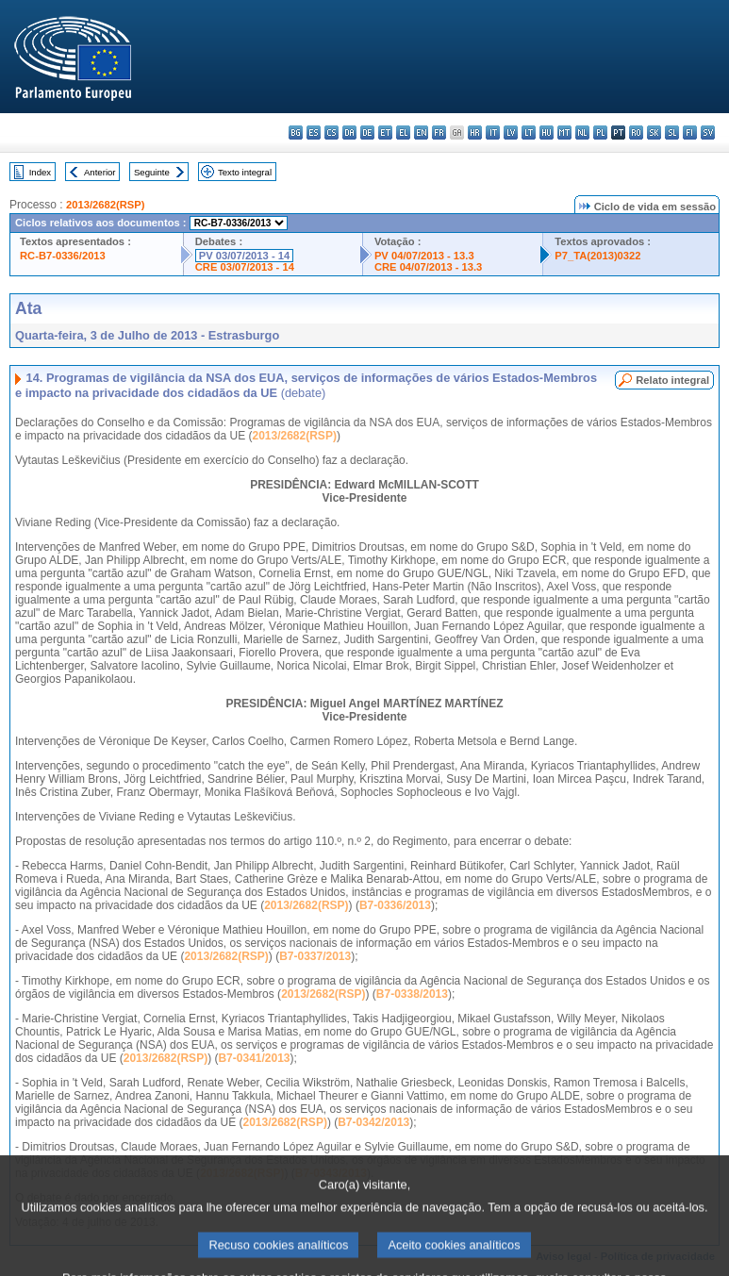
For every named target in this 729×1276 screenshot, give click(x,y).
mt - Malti (564, 132)
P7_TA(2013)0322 (597, 255)
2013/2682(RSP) (105, 204)
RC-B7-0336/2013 (63, 255)
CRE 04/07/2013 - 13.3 (428, 267)
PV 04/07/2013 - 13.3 (424, 255)
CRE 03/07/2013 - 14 (244, 267)
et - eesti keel (385, 132)
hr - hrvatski (475, 132)
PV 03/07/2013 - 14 (244, 255)
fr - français (439, 132)
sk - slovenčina (654, 132)
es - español (314, 132)
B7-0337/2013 (315, 956)
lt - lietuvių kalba (529, 132)
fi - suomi (690, 132)
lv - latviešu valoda (511, 132)
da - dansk (349, 132)
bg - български (296, 132)
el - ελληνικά (403, 132)
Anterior (100, 172)
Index (40, 172)
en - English (421, 132)
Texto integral (245, 172)
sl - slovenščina (672, 132)
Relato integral (672, 380)
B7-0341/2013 (254, 1058)
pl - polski (600, 132)
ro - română (636, 132)
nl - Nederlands (582, 132)
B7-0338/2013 (412, 994)
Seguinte (152, 172)
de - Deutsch (367, 132)
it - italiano (493, 132)
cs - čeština (331, 132)
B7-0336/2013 (395, 905)
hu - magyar (546, 132)
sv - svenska (708, 132)
